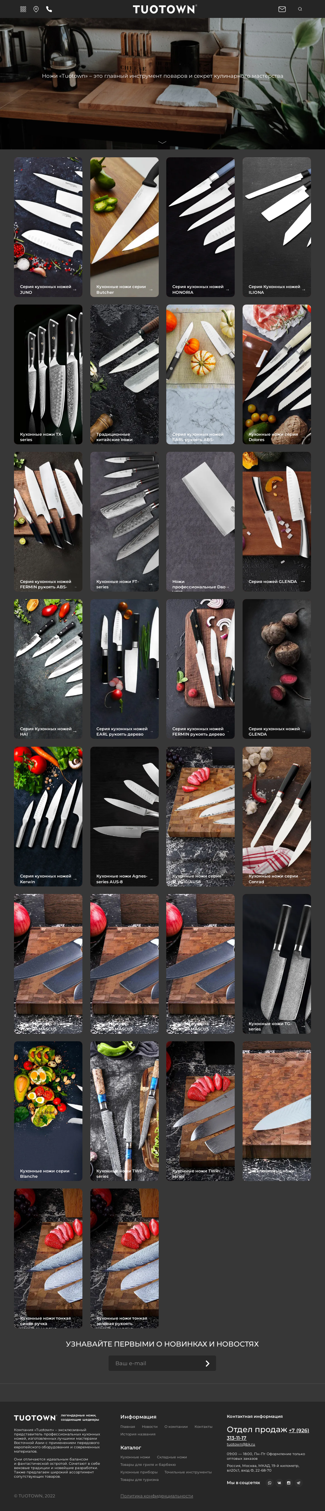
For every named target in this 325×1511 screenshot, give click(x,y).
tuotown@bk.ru (241, 1444)
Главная (127, 1426)
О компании (176, 1426)
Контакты (203, 1426)
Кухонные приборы (139, 1472)
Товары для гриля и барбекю (148, 1464)
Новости (150, 1426)
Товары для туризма (139, 1479)
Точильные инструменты (188, 1472)
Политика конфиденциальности (156, 1495)
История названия (138, 1433)
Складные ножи (172, 1457)
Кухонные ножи (135, 1457)
